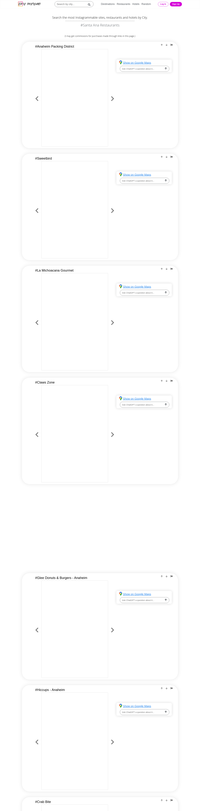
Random (146, 4)
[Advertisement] (100, 511)
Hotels (135, 4)
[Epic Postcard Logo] (29, 4)
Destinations (108, 4)
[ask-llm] (165, 68)
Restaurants (123, 4)
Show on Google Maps (137, 62)
